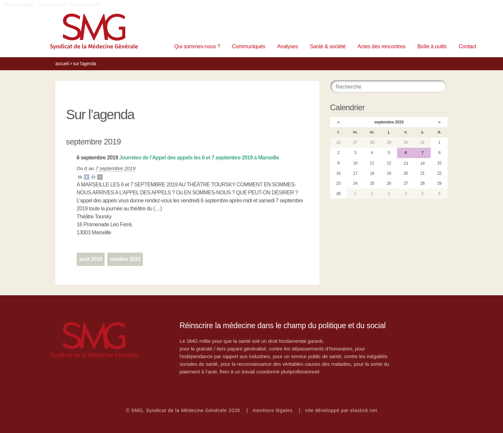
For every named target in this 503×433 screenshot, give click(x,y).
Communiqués (248, 46)
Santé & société (327, 46)
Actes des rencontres (381, 46)
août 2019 (90, 259)
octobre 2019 (125, 259)
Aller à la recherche (85, 4)
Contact (467, 46)
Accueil (61, 63)
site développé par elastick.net (341, 410)
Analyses (287, 46)
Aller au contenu (52, 4)
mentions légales (273, 410)
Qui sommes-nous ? (197, 46)
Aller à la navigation (19, 4)
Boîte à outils (432, 46)
